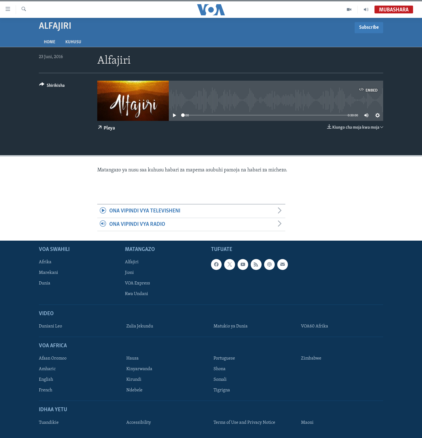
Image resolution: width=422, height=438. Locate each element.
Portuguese (224, 358)
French (45, 390)
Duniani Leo (50, 326)
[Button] (52, 86)
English (46, 379)
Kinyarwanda (139, 369)
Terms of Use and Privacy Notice (244, 422)
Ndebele (134, 390)
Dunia (44, 283)
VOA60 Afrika (314, 326)
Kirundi (133, 379)
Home (49, 42)
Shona (220, 369)
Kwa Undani (136, 294)
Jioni (129, 273)
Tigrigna (222, 390)
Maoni (307, 422)
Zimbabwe (311, 358)
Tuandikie (49, 422)
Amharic (47, 369)
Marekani (48, 273)
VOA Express (137, 283)
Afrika (45, 262)
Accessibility (138, 422)
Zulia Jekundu (139, 326)
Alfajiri (132, 262)
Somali (220, 379)
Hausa (132, 358)
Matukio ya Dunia (231, 326)
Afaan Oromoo (53, 358)
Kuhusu (73, 42)
